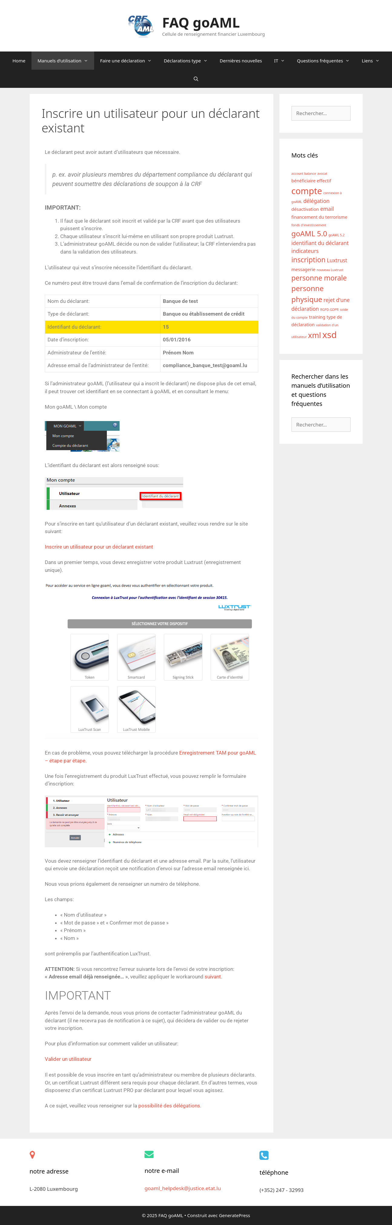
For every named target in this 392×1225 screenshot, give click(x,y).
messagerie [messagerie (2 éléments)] (303, 269)
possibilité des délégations (169, 1106)
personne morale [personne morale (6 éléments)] (319, 278)
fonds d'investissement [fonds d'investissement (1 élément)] (309, 225)
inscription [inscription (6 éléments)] (309, 259)
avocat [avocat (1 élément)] (322, 173)
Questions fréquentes (326, 60)
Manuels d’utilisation (66, 60)
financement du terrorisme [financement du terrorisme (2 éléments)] (320, 217)
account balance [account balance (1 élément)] (304, 173)
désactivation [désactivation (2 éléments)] (305, 209)
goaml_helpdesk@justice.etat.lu (182, 1188)
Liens (374, 60)
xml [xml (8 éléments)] (314, 335)
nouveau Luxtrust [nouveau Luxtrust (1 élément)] (330, 270)
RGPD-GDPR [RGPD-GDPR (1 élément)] (329, 309)
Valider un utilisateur (68, 1059)
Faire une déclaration (129, 60)
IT (282, 60)
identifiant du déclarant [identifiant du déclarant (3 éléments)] (320, 243)
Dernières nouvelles (241, 61)
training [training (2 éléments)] (317, 317)
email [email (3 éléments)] (327, 208)
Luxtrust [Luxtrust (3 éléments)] (337, 260)
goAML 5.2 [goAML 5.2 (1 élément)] (336, 235)
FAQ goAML (201, 22)
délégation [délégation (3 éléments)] (316, 201)
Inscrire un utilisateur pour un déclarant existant (99, 547)
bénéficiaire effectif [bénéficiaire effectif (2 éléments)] (311, 181)
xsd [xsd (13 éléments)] (329, 335)
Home (18, 61)
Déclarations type (189, 60)
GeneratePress (234, 1215)
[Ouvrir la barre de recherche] (196, 79)
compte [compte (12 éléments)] (307, 191)
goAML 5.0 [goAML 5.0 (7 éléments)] (309, 233)
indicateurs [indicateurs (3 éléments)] (305, 250)
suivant (213, 977)
